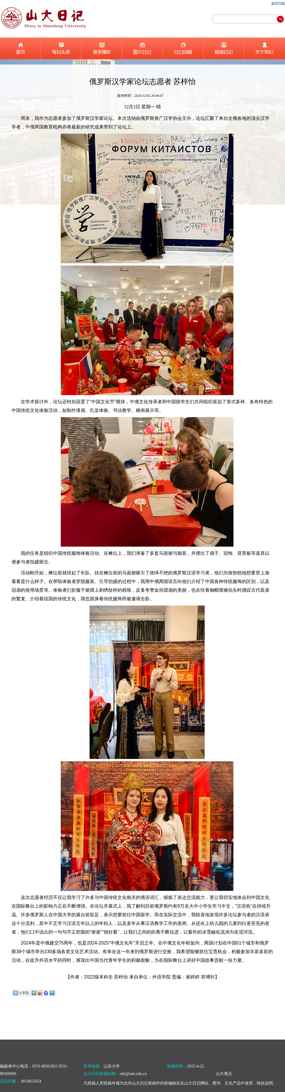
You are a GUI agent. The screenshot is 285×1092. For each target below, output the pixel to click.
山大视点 (224, 1074)
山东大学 (112, 1066)
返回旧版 (278, 3)
